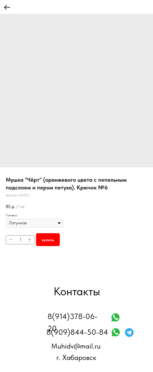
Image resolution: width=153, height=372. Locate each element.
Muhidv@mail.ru (76, 346)
